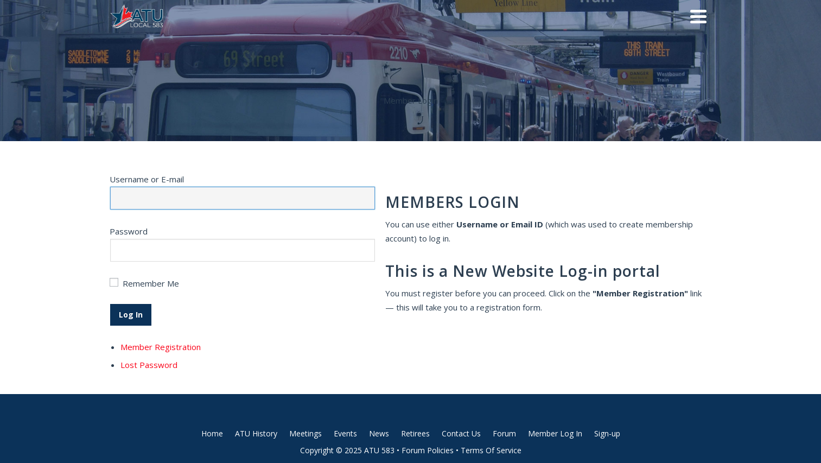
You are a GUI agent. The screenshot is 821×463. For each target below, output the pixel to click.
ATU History (256, 433)
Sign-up (607, 433)
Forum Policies (428, 450)
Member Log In (555, 433)
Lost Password (148, 364)
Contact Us (461, 433)
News (379, 433)
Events (345, 433)
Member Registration (160, 346)
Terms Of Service (491, 450)
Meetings (305, 433)
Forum (504, 433)
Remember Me (151, 283)
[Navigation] (698, 16)
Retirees (415, 433)
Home (212, 433)
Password (129, 231)
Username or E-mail (147, 179)
